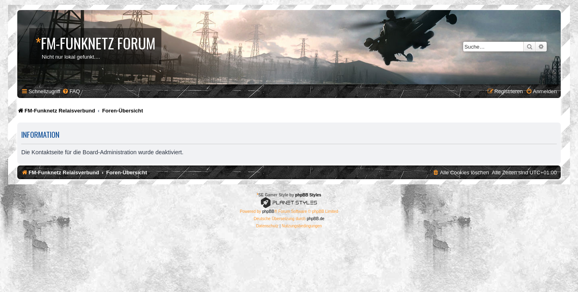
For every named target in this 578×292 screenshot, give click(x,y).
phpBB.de (315, 218)
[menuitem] (71, 91)
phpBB (268, 211)
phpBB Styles (308, 195)
